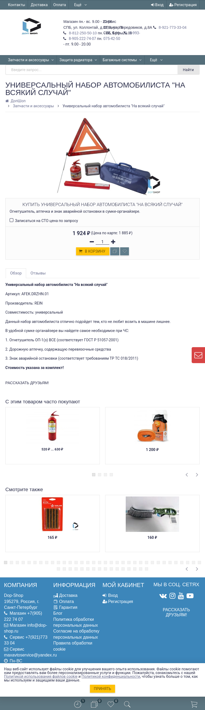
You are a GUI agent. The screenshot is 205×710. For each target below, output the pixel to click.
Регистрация (183, 5)
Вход (157, 5)
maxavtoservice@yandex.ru (30, 655)
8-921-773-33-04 (172, 27)
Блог (58, 613)
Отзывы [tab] (38, 273)
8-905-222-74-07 (82, 38)
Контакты (16, 5)
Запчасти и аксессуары (31, 60)
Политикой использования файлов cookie (41, 676)
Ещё (80, 5)
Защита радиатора (78, 60)
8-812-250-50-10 (82, 33)
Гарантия (68, 607)
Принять (102, 689)
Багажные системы (122, 60)
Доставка (39, 5)
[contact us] (198, 355)
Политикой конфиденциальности (111, 676)
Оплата (59, 5)
